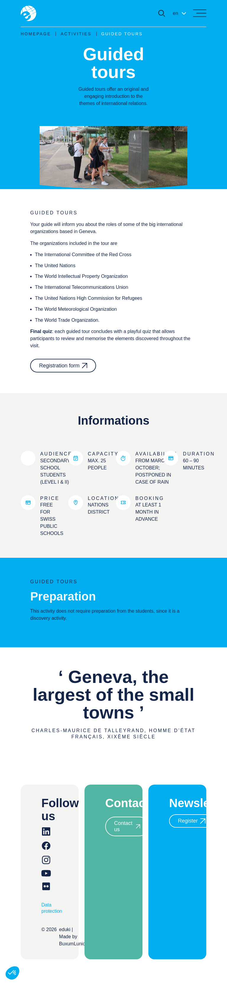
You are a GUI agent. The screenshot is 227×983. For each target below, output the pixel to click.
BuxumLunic (72, 943)
